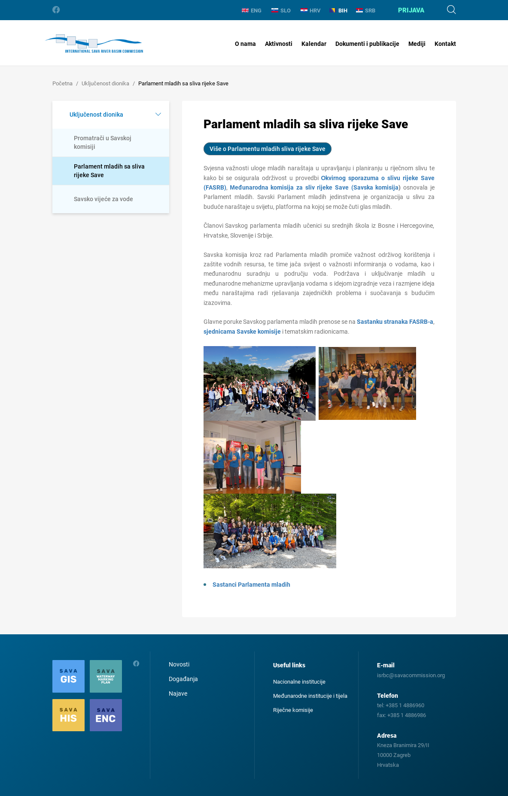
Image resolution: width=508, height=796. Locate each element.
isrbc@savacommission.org (411, 675)
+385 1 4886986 (406, 715)
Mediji (417, 43)
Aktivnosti (278, 43)
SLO (281, 10)
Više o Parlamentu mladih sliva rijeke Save (267, 148)
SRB (365, 10)
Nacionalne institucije (299, 681)
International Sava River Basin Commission (94, 43)
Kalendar (313, 43)
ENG (252, 10)
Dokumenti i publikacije (367, 43)
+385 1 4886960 (405, 705)
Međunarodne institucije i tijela (310, 696)
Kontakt (445, 43)
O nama (245, 43)
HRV (311, 10)
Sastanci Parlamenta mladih (251, 584)
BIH (338, 10)
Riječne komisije (293, 710)
